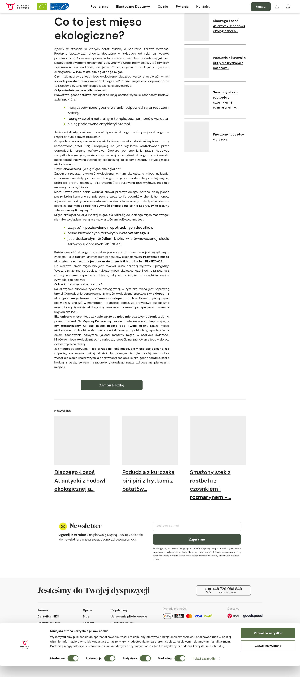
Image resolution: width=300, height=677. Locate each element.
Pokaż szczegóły (204, 669)
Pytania (182, 6)
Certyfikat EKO (48, 617)
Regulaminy (119, 610)
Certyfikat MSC (49, 623)
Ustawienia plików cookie (129, 617)
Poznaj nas (99, 6)
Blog (86, 617)
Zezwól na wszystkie (268, 644)
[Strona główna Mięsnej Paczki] (17, 6)
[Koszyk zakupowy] (288, 6)
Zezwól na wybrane (268, 656)
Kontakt (203, 6)
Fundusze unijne (122, 623)
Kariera (43, 610)
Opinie (163, 6)
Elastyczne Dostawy (133, 6)
